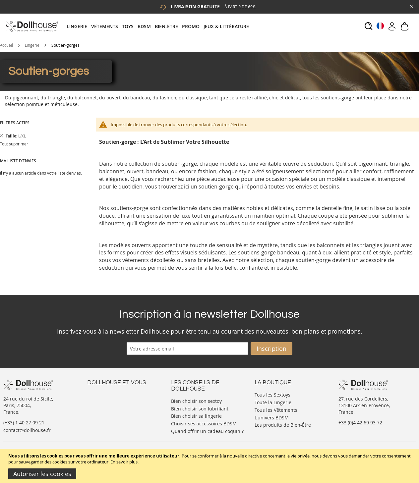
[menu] (160, 26)
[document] (210, 466)
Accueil (6, 45)
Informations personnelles (116, 407)
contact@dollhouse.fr (27, 430)
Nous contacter (104, 394)
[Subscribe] (271, 348)
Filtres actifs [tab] (15, 123)
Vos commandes (105, 414)
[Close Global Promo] (410, 5)
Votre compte (102, 401)
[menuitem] (79, 26)
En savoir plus (124, 462)
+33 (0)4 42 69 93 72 (360, 422)
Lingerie (32, 45)
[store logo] (31, 26)
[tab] (160, 26)
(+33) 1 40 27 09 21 (23, 422)
